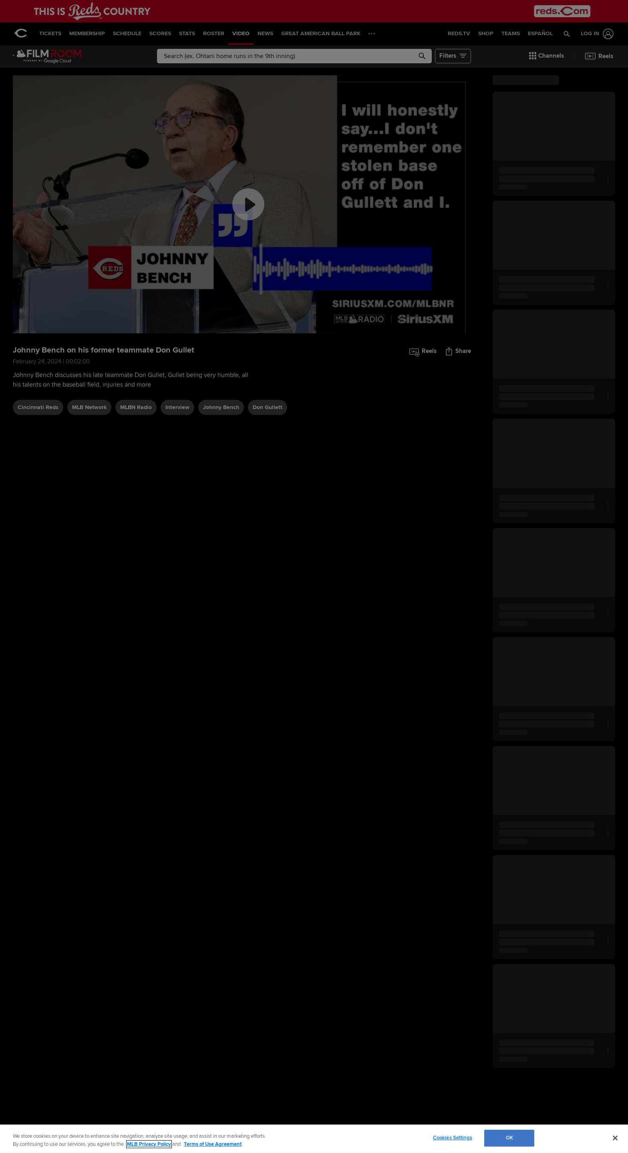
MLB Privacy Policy (149, 1144)
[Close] (615, 1138)
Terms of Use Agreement (213, 1144)
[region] (314, 1139)
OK (509, 1138)
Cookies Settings (452, 1138)
